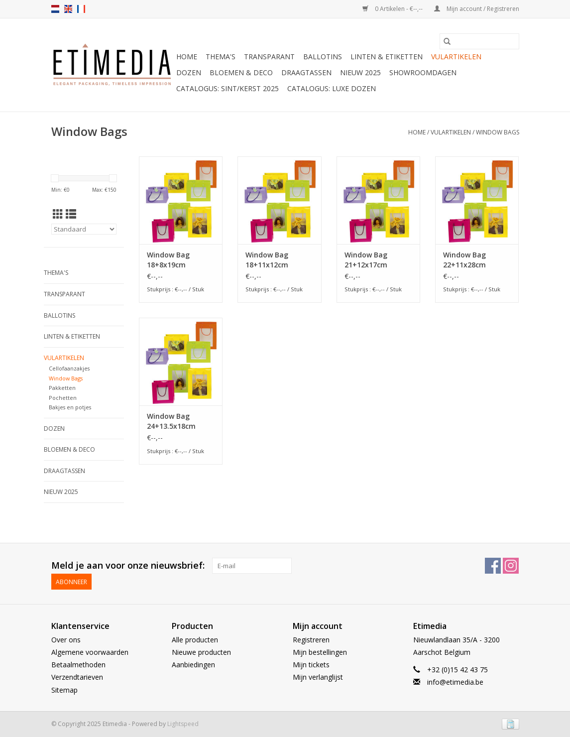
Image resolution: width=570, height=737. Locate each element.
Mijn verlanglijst (318, 677)
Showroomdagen (422, 72)
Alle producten (195, 639)
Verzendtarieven (77, 677)
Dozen (188, 72)
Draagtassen (306, 72)
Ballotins (322, 56)
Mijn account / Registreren (476, 8)
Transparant (269, 56)
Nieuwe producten (201, 652)
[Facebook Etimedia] (493, 566)
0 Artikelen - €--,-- (393, 8)
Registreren (311, 639)
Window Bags (497, 132)
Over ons (66, 639)
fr (81, 9)
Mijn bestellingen (320, 652)
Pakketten (62, 387)
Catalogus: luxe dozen (331, 88)
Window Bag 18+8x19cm (168, 259)
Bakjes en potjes (70, 407)
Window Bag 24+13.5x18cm (171, 421)
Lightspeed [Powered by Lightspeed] (183, 724)
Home (186, 56)
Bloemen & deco (241, 72)
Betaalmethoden (78, 664)
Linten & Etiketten (386, 56)
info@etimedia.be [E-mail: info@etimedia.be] (455, 682)
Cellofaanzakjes (69, 368)
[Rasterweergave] (58, 214)
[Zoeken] (479, 41)
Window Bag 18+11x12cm (266, 259)
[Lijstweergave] (71, 214)
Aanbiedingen (193, 664)
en (68, 9)
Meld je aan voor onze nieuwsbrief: (128, 565)
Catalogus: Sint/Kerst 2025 (227, 88)
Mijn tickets (311, 664)
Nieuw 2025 (360, 72)
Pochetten (63, 397)
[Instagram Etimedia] (511, 566)
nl (55, 9)
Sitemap (64, 690)
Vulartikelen (456, 56)
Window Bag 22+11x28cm (464, 259)
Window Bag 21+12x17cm (365, 259)
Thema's (220, 56)
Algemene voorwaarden (89, 652)
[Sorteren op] (84, 229)
